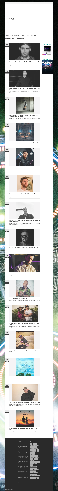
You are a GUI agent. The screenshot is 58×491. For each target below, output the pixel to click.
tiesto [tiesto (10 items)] (38, 475)
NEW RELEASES (16, 35)
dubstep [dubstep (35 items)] (35, 457)
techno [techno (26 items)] (35, 475)
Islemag (6, 489)
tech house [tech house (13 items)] (31, 475)
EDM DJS (23, 2)
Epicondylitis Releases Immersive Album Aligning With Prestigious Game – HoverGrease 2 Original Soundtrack (23, 475)
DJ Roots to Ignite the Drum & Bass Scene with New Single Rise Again (24, 142)
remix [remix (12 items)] (37, 472)
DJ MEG (31, 35)
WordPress (12, 489)
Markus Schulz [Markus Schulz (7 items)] (36, 469)
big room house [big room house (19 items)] (36, 448)
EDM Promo (11, 18)
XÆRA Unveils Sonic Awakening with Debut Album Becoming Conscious (24, 402)
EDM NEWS (7, 35)
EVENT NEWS (22, 35)
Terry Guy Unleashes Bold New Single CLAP (18, 298)
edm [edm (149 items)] (38, 457)
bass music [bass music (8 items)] (37, 445)
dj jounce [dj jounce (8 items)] (31, 457)
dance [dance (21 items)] (38, 451)
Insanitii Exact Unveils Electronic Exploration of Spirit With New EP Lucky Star (23, 461)
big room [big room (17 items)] (31, 448)
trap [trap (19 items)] (30, 478)
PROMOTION (45, 2)
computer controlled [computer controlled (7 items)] (33, 451)
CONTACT (49, 2)
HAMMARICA (10, 2)
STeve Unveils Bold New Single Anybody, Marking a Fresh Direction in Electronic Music (23, 457)
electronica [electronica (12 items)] (31, 460)
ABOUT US (34, 2)
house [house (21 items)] (35, 463)
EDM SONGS (30, 2)
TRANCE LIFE (19, 2)
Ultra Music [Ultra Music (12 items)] (34, 478)
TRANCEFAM (27, 35)
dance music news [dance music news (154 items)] (32, 454)
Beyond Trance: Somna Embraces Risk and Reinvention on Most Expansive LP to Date (23, 453)
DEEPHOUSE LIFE (15, 2)
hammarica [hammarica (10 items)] (31, 463)
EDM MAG (26, 2)
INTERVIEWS (11, 35)
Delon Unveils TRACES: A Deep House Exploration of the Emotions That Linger (23, 450)
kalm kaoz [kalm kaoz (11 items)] (31, 469)
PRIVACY (42, 2)
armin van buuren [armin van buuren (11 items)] (32, 445)
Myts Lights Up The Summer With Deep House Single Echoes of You (23, 247)
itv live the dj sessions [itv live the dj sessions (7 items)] (33, 466)
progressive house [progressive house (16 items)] (32, 472)
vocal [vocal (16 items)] (37, 478)
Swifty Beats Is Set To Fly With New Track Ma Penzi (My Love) (22, 272)
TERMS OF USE (38, 2)
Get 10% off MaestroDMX (47, 44)
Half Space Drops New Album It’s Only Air (18, 376)
